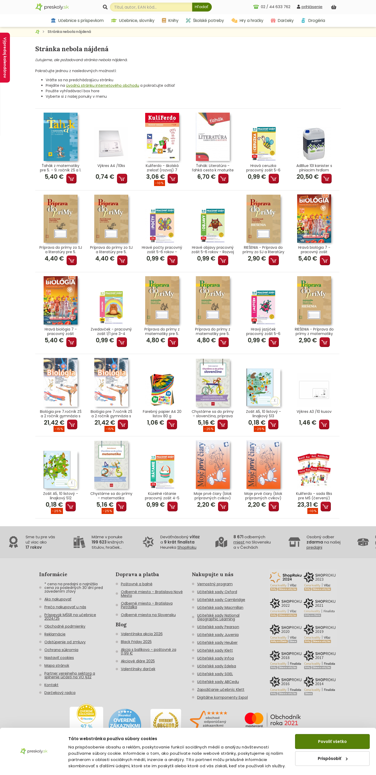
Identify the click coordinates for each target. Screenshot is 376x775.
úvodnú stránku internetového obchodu (102, 85)
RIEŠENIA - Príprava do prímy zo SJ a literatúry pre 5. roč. (263, 249)
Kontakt (51, 684)
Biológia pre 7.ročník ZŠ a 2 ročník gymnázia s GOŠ (60, 413)
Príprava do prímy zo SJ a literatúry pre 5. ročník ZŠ (60, 249)
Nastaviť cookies (59, 657)
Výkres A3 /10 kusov (314, 411)
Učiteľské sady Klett (215, 650)
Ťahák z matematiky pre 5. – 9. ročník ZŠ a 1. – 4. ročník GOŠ (60, 168)
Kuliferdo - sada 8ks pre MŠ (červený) (314, 495)
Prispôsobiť (333, 743)
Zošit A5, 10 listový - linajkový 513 (263, 413)
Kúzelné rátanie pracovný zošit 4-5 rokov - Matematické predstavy (162, 495)
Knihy (170, 20)
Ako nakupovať (57, 599)
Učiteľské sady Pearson (218, 626)
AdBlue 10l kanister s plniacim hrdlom (314, 168)
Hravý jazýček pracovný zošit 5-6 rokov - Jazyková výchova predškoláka (263, 331)
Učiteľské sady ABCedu (218, 681)
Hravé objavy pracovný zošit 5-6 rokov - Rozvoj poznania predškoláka (212, 249)
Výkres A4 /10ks (111, 166)
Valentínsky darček (138, 669)
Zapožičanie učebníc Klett (220, 689)
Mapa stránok (56, 665)
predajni (314, 547)
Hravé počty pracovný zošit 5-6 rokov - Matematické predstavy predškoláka (162, 249)
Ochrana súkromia (61, 649)
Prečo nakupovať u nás (65, 607)
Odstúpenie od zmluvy (65, 642)
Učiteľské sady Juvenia (218, 634)
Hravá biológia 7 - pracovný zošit (314, 249)
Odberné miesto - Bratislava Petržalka (147, 605)
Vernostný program (215, 584)
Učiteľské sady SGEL (215, 673)
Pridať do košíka (71, 178)
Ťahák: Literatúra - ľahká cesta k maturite (213, 168)
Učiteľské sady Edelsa (216, 666)
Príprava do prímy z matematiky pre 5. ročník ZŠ (162, 331)
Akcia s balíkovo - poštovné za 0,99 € (148, 651)
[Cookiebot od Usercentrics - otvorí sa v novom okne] (34, 765)
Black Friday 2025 (136, 641)
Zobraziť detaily (85, 764)
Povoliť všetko (332, 726)
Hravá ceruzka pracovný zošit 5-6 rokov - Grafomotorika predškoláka (263, 168)
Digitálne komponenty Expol (222, 697)
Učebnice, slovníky (133, 20)
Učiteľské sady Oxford (217, 591)
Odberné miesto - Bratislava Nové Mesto (152, 593)
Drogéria (313, 20)
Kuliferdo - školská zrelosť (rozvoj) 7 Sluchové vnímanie (162, 168)
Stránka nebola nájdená (69, 31)
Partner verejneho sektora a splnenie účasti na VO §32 (69, 675)
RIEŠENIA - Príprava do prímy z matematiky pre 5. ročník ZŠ (314, 331)
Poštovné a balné (136, 584)
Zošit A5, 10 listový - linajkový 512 (60, 495)
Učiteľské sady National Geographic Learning (218, 617)
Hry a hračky (247, 20)
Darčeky (282, 20)
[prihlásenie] (309, 6)
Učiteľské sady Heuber (217, 642)
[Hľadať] (202, 7)
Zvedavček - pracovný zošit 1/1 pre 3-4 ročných (111, 331)
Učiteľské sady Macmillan (220, 607)
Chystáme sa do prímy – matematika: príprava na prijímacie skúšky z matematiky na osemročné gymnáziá (111, 495)
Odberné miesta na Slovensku (148, 614)
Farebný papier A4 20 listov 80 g (162, 413)
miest (239, 542)
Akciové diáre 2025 (138, 661)
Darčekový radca (59, 692)
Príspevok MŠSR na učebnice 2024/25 (70, 616)
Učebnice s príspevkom (77, 20)
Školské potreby (205, 20)
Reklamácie (55, 634)
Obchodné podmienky (64, 626)
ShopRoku (186, 547)
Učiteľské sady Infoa (215, 658)
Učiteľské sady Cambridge (221, 599)
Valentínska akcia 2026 (142, 634)
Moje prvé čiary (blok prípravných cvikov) (213, 495)
